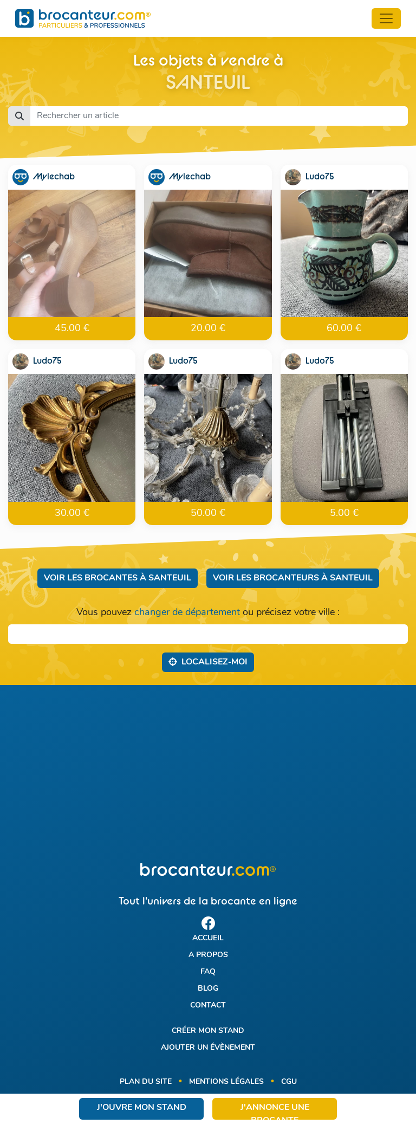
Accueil (208, 938)
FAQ (208, 972)
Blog (208, 989)
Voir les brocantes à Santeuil (117, 578)
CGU (289, 1082)
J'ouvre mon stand (141, 1107)
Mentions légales (226, 1082)
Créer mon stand (208, 1031)
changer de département (187, 613)
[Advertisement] (208, 774)
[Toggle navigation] (386, 18)
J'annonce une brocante (274, 1111)
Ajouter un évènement (208, 1048)
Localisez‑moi (207, 662)
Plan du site (146, 1082)
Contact (208, 1006)
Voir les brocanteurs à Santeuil (293, 578)
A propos (208, 955)
